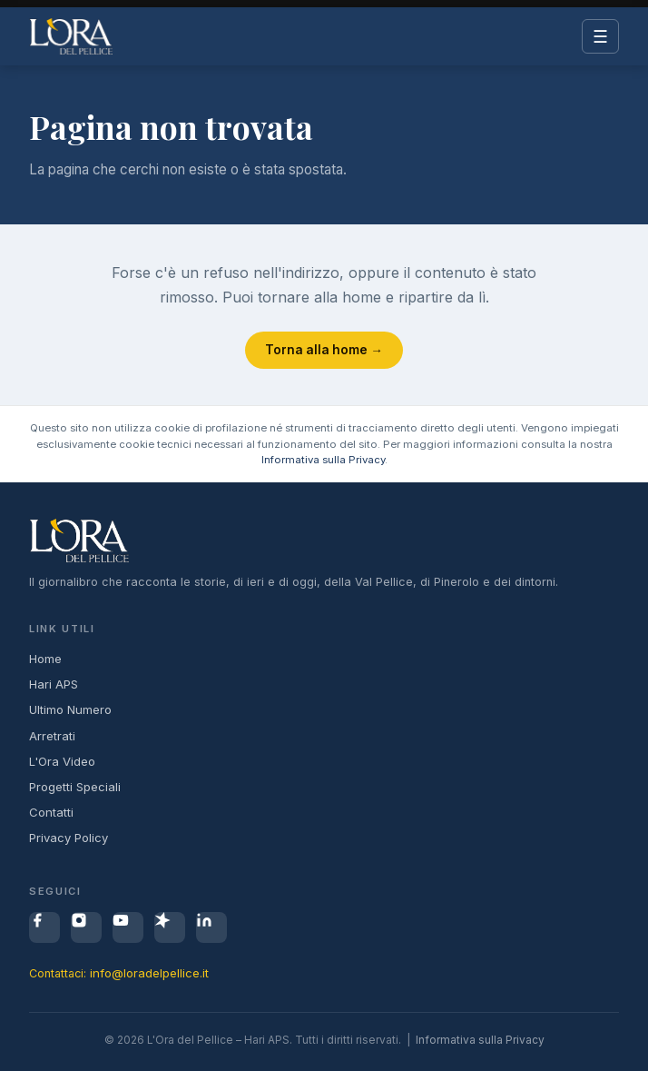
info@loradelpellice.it (149, 973)
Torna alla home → (324, 349)
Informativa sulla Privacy (323, 459)
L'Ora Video (62, 761)
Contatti (51, 812)
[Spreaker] (169, 927)
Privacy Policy (68, 837)
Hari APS (53, 684)
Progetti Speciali (75, 786)
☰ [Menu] (600, 36)
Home (45, 658)
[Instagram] (86, 927)
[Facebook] (44, 927)
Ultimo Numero (70, 709)
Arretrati (52, 736)
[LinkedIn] (211, 927)
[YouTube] (128, 927)
